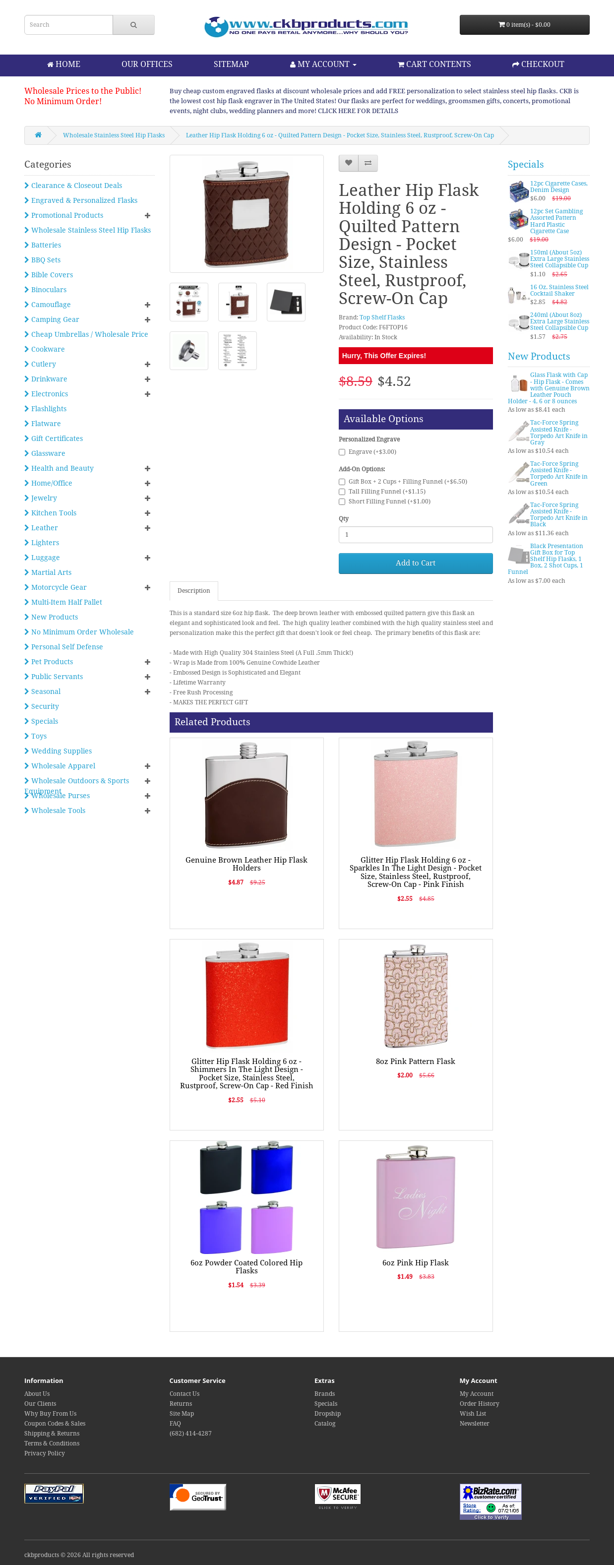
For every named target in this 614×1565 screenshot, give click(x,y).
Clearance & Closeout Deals (73, 185)
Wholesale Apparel (59, 766)
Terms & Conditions (51, 1443)
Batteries (42, 245)
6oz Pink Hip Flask (415, 1262)
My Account (476, 1393)
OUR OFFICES (147, 64)
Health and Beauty (59, 468)
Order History (479, 1403)
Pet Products (48, 662)
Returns (181, 1403)
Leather (41, 528)
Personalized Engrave (369, 439)
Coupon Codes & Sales (54, 1423)
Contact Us (184, 1393)
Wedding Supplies (58, 751)
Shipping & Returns (51, 1433)
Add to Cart (415, 563)
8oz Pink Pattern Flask (415, 1061)
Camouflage (47, 305)
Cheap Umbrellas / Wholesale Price (86, 334)
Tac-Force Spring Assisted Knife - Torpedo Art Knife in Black (559, 514)
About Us (37, 1393)
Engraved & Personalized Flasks (80, 200)
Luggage (42, 558)
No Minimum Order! (63, 101)
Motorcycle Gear (55, 587)
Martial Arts (47, 572)
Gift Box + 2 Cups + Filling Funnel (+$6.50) (403, 481)
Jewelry (40, 498)
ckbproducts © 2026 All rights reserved (79, 1555)
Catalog (324, 1423)
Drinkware (45, 379)
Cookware (44, 349)
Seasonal (42, 691)
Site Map (182, 1413)
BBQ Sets (42, 260)
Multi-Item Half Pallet (63, 602)
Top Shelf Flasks (382, 317)
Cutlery (40, 364)
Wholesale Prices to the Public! (82, 91)
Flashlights (45, 409)
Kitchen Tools (50, 513)
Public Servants (53, 677)
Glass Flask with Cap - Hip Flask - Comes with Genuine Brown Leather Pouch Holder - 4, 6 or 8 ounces (549, 388)
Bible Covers (48, 275)
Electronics (46, 394)
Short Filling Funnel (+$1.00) (384, 501)
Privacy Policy (44, 1453)
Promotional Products (63, 215)
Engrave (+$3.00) (367, 451)
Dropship (327, 1413)
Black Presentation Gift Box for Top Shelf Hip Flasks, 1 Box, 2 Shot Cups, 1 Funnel (545, 559)
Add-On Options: (362, 469)
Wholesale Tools (54, 810)
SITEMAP (231, 64)
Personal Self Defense (63, 647)
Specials (41, 721)
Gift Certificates (53, 438)
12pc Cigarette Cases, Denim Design (559, 186)
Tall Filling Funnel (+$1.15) (382, 491)
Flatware (42, 424)
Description (194, 590)
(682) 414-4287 (191, 1433)
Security (41, 706)
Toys (35, 736)
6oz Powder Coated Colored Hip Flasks (246, 1267)
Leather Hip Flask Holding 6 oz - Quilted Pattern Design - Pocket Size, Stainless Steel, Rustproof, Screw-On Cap (340, 135)
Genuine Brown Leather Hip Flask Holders (246, 864)
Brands (324, 1393)
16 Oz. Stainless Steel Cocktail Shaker (559, 290)
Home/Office (48, 483)
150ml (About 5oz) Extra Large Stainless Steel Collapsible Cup (559, 259)
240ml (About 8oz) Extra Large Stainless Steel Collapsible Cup (559, 321)
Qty (344, 518)
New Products (51, 617)
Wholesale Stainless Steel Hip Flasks (114, 135)
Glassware (44, 453)
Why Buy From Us (50, 1413)
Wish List (473, 1413)
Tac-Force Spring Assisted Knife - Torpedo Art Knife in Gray (559, 432)
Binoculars (45, 290)
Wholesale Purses (57, 796)
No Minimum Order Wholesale (79, 632)
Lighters (41, 543)
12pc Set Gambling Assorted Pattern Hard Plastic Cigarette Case (556, 221)
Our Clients (40, 1403)
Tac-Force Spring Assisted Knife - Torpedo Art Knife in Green (559, 473)
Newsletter (475, 1423)
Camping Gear (51, 319)
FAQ (175, 1423)
